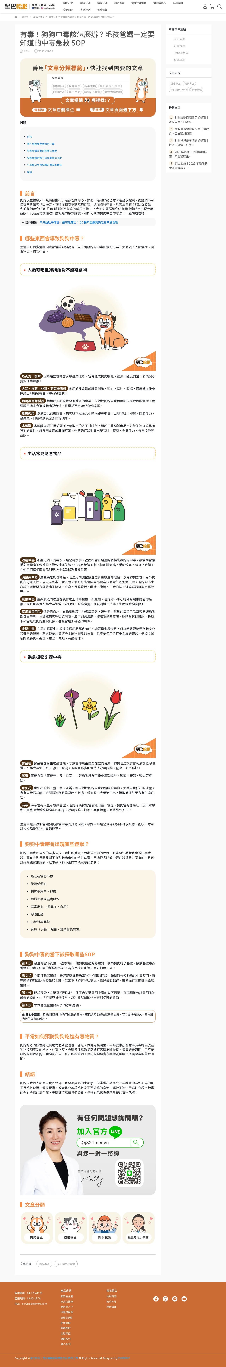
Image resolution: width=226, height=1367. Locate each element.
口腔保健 (66, 1333)
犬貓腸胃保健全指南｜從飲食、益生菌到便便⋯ (189, 131)
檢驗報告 (102, 9)
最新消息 (179, 39)
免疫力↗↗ (67, 1307)
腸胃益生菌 (67, 1296)
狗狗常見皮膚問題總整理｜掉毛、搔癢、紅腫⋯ (189, 142)
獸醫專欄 (179, 60)
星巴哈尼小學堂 (66, 1264)
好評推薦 (179, 46)
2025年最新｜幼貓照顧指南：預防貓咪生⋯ (188, 154)
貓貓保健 (102, 3)
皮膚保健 (66, 1323)
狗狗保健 (85, 3)
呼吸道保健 (67, 1312)
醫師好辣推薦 (138, 3)
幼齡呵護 (111, 1296)
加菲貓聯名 (159, 3)
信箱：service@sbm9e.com (31, 1303)
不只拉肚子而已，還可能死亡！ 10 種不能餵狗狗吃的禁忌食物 (79, 222)
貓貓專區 (175, 83)
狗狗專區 (44, 1264)
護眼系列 (66, 1338)
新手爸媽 (197, 89)
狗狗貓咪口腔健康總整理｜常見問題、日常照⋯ (189, 119)
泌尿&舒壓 (66, 1317)
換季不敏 (111, 1301)
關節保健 (66, 1328)
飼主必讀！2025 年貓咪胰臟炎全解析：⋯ (188, 165)
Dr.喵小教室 (181, 53)
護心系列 (66, 1344)
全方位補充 (67, 1301)
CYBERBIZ (124, 1358)
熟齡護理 (111, 1307)
